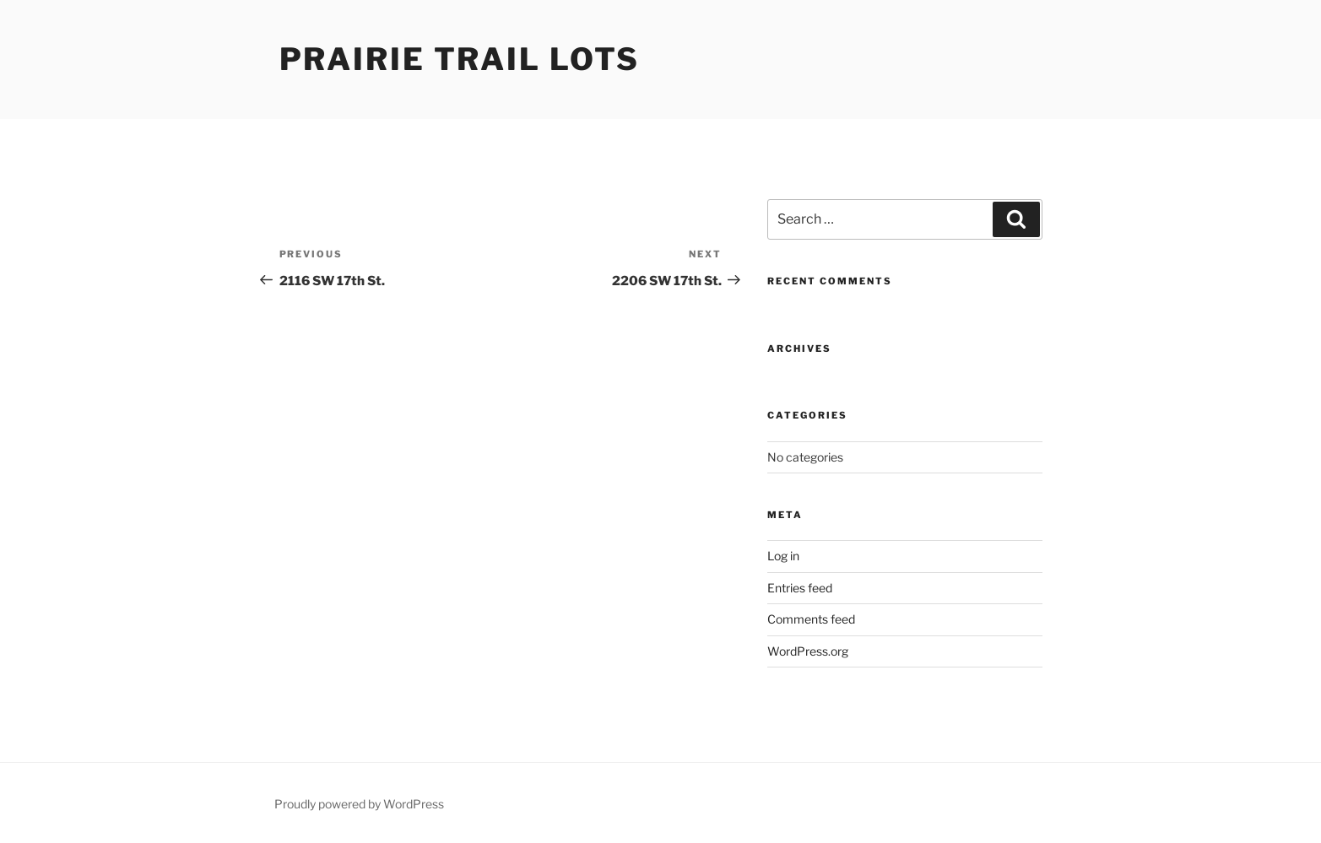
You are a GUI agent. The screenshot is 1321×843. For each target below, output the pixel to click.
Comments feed (811, 619)
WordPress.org (807, 651)
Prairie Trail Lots (460, 59)
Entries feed (799, 588)
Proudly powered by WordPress (359, 804)
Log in (783, 555)
